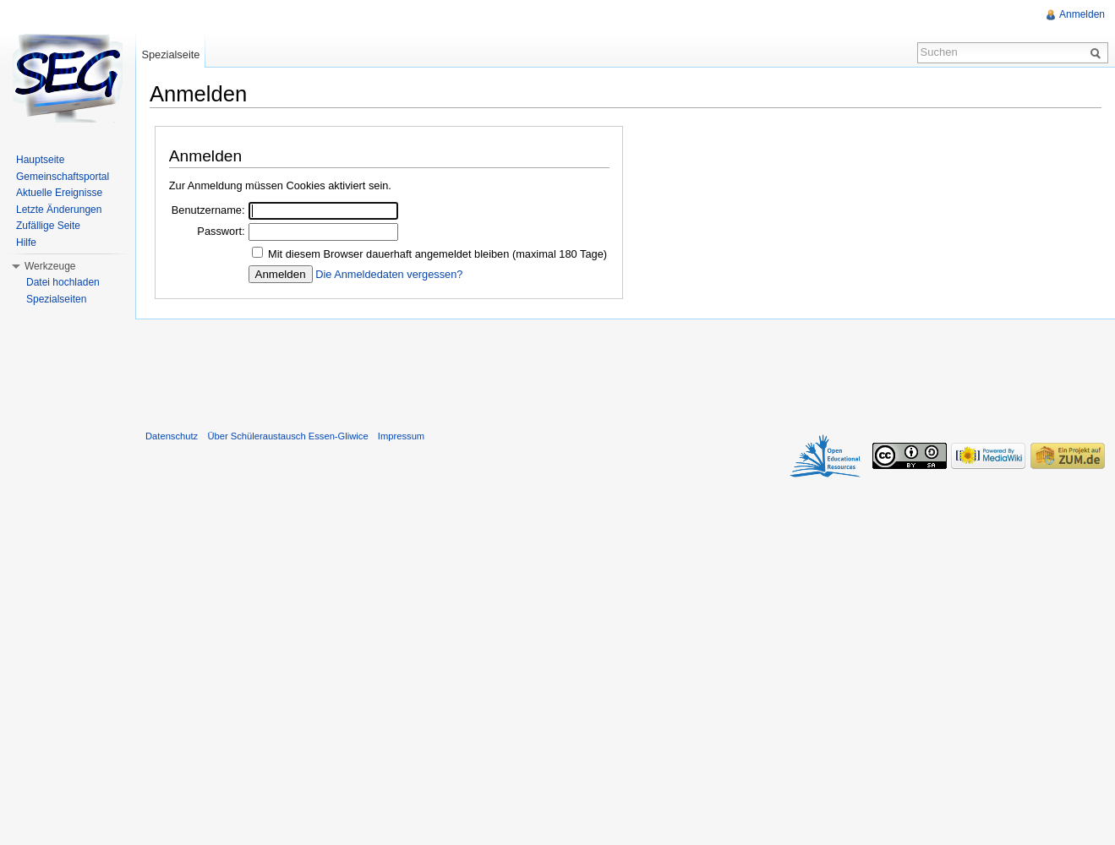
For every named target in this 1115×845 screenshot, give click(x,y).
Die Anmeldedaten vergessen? (388, 274)
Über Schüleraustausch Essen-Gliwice (287, 436)
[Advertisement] (625, 371)
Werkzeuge (50, 266)
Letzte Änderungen (58, 209)
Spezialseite (170, 54)
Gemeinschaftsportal (62, 177)
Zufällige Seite (48, 226)
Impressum (401, 436)
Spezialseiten (56, 299)
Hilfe (26, 242)
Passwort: (220, 231)
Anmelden (1082, 14)
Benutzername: (208, 210)
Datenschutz (171, 436)
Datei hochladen (63, 282)
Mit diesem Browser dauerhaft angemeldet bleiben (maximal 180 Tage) (437, 254)
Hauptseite (40, 160)
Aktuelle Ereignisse (59, 193)
